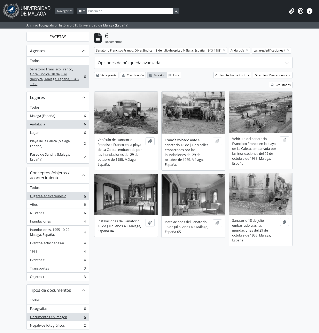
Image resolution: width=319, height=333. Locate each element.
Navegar (63, 11)
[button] (291, 11)
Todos (35, 61)
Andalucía (58, 125)
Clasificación (133, 75)
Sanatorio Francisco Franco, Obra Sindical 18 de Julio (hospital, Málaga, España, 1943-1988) (58, 76)
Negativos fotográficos (58, 326)
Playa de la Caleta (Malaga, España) (58, 143)
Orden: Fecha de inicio (231, 75)
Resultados (281, 85)
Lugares (37, 97)
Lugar (58, 133)
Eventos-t (58, 260)
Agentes (37, 51)
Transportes (58, 269)
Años (58, 205)
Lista (174, 75)
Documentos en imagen (58, 318)
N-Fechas (58, 213)
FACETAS (57, 36)
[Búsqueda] (129, 11)
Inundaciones (58, 222)
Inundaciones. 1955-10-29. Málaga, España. (58, 232)
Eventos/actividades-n (58, 244)
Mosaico (157, 75)
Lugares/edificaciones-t (58, 197)
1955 (58, 252)
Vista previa (106, 75)
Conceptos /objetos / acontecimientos (49, 175)
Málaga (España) (58, 116)
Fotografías (58, 309)
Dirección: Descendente (271, 75)
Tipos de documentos (50, 290)
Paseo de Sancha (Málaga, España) (58, 157)
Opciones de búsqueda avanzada (129, 62)
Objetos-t (58, 277)
